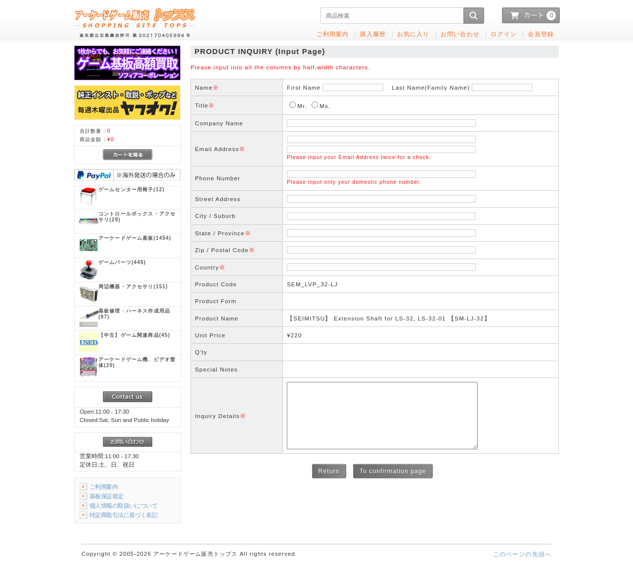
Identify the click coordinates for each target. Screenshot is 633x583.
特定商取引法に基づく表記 (123, 515)
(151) (133, 286)
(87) (134, 313)
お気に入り (413, 34)
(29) (137, 216)
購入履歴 (373, 34)
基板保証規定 (107, 496)
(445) (122, 262)
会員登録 (541, 34)
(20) (137, 362)
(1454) (134, 238)
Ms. (324, 106)
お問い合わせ (460, 34)
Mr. (302, 106)
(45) (134, 335)
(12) (131, 189)
